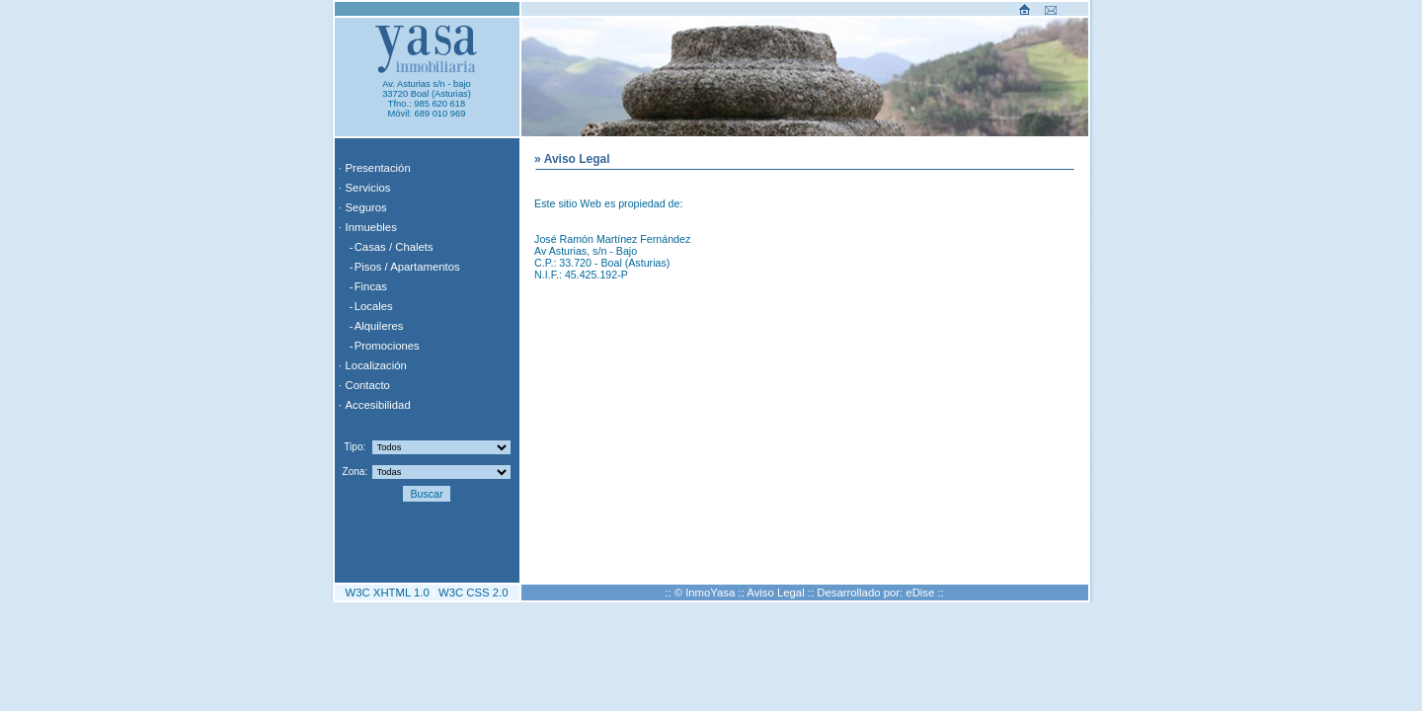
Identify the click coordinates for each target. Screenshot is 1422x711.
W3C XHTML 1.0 (388, 592)
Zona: (355, 471)
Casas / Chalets (394, 247)
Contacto (368, 385)
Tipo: (354, 446)
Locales (374, 306)
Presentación (378, 168)
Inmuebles (371, 227)
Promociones (387, 346)
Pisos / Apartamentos (407, 267)
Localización (376, 365)
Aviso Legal (775, 592)
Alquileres (379, 326)
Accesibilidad (378, 405)
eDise (920, 592)
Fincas (371, 286)
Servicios (368, 188)
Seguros (366, 207)
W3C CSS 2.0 (473, 592)
